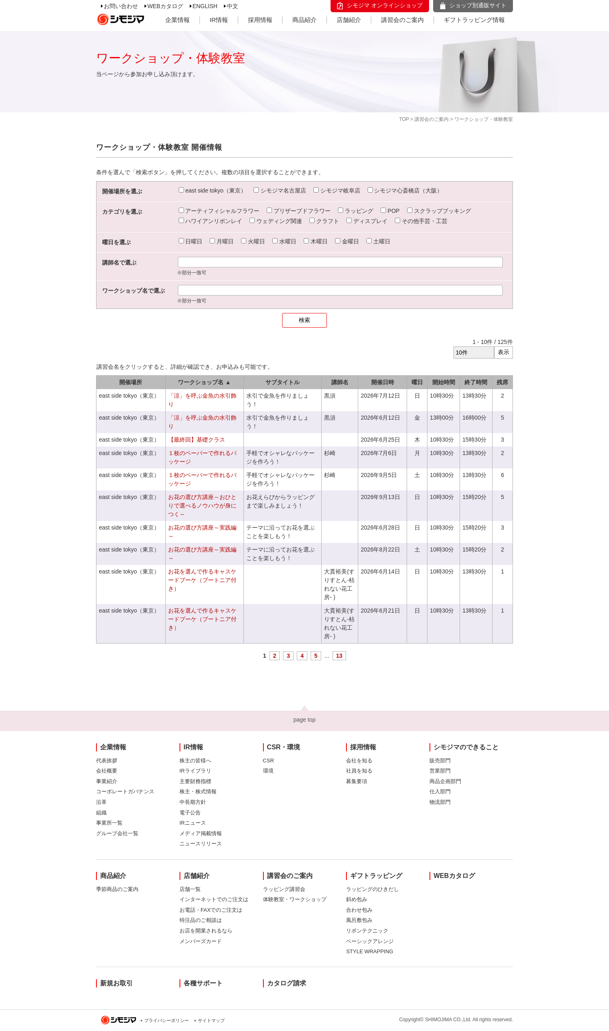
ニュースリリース (201, 844)
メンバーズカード (201, 941)
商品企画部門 (445, 781)
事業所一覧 (109, 823)
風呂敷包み (359, 920)
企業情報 (177, 19)
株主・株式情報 (198, 791)
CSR (268, 760)
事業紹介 (106, 781)
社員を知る (359, 771)
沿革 (101, 802)
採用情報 (260, 19)
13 (339, 655)
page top (305, 719)
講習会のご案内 (402, 19)
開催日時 (382, 382)
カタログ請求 (286, 983)
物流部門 (440, 802)
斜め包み (356, 899)
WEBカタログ (165, 6)
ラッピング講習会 (284, 889)
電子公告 (190, 813)
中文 (232, 6)
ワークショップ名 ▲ (204, 382)
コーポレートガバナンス (125, 791)
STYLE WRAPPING (369, 951)
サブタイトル (282, 382)
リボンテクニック (367, 931)
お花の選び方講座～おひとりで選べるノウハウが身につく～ (202, 505)
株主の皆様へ (195, 760)
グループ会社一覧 (117, 833)
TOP (404, 119)
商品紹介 (304, 19)
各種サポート (203, 983)
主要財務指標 (195, 781)
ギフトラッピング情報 (474, 19)
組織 (101, 813)
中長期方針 (193, 802)
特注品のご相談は (201, 920)
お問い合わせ (121, 6)
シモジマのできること (466, 747)
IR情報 (219, 19)
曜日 (417, 382)
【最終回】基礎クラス (196, 439)
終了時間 (475, 382)
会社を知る (359, 760)
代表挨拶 (106, 760)
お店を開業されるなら (206, 931)
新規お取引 (116, 983)
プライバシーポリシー (166, 1020)
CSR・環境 (283, 747)
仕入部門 (440, 791)
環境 (268, 771)
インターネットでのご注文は (214, 899)
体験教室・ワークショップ (294, 899)
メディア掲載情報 (201, 833)
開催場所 (130, 382)
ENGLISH (205, 6)
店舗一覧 (190, 889)
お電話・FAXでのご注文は (211, 910)
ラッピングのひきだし (372, 889)
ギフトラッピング (376, 875)
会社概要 (106, 771)
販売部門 (440, 760)
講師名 (339, 382)
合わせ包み (359, 910)
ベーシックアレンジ (370, 941)
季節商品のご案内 (117, 889)
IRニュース (193, 823)
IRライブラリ (195, 771)
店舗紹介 (349, 19)
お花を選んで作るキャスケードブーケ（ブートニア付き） (202, 580)
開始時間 (443, 382)
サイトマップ (211, 1020)
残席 (502, 382)
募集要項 (356, 781)
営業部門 (440, 771)
